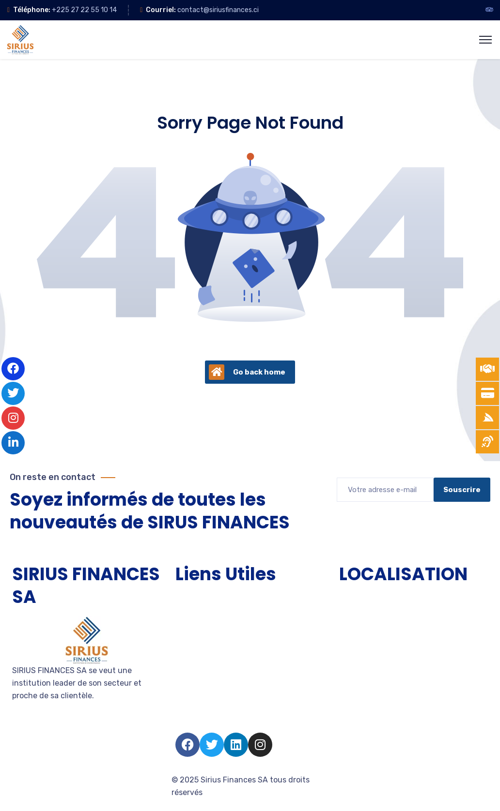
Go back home (247, 372)
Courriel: (161, 10)
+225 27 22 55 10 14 (84, 10)
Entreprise (194, 651)
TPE (182, 616)
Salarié (187, 703)
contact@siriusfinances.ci (218, 10)
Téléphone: (31, 10)
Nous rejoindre (202, 686)
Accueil (189, 599)
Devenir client (200, 669)
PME (182, 634)
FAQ (182, 721)
